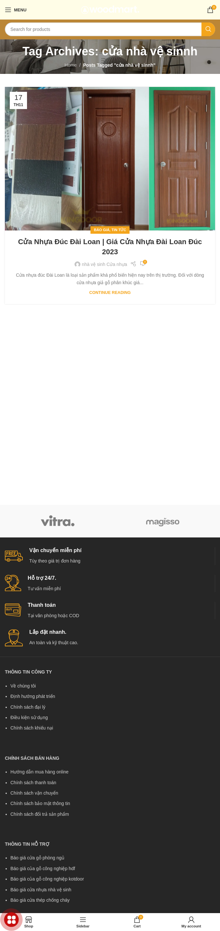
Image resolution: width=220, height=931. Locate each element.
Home (70, 65)
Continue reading (110, 292)
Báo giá (101, 230)
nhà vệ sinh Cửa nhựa (104, 264)
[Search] (110, 29)
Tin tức (119, 230)
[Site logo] (110, 9)
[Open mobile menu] (16, 9)
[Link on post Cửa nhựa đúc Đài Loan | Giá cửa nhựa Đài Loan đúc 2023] (110, 158)
